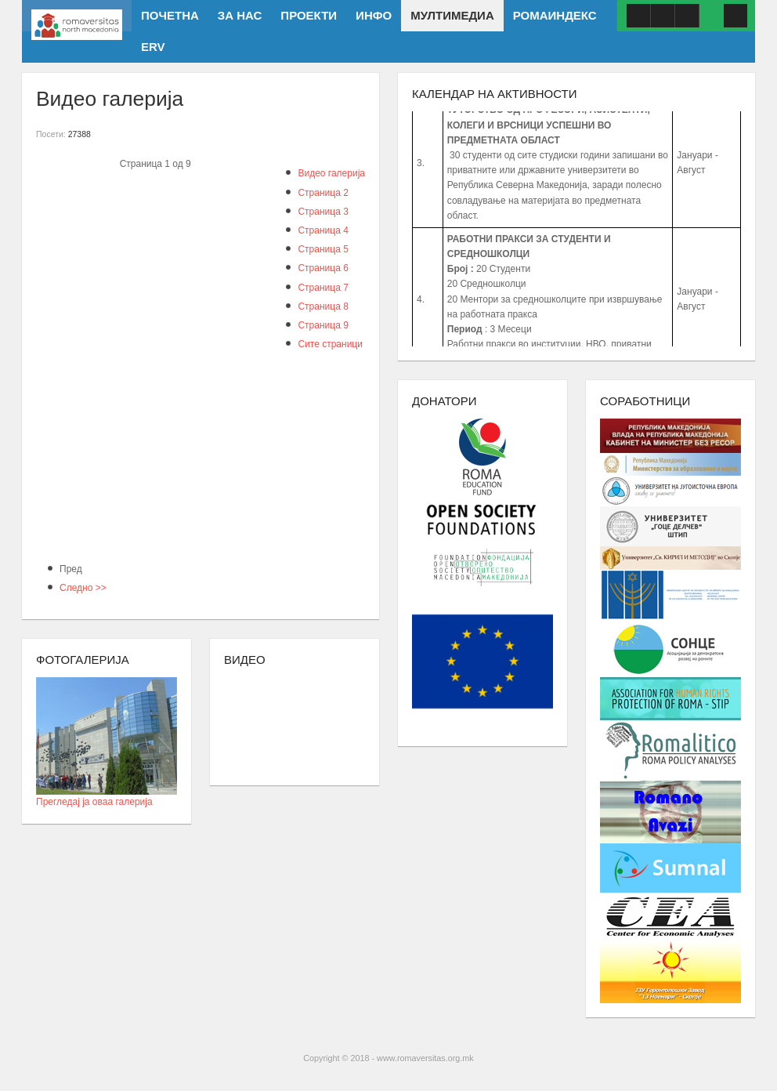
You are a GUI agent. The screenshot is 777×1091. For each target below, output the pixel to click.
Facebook (638, 15)
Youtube (662, 15)
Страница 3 (323, 211)
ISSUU (687, 15)
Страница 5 (323, 249)
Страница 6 (323, 268)
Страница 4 (323, 230)
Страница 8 (323, 306)
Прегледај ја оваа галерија (106, 796)
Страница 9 (323, 325)
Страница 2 (323, 192)
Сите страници (330, 344)
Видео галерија (331, 173)
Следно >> (83, 587)
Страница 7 (323, 287)
